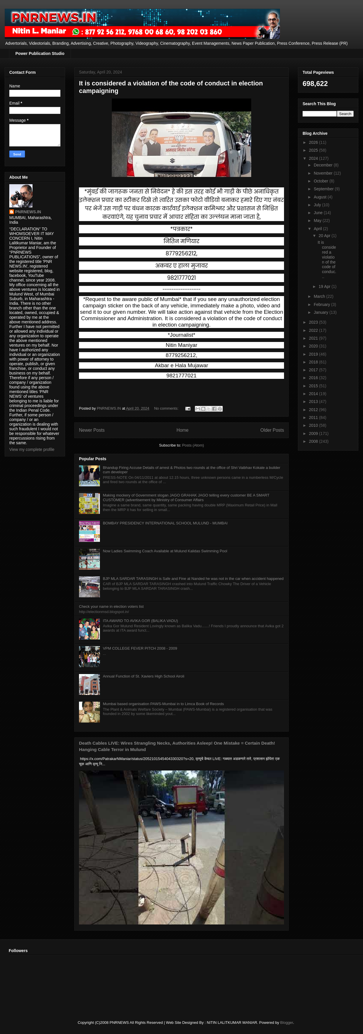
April (318, 228)
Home (183, 430)
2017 (314, 370)
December (323, 165)
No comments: (166, 408)
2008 (314, 441)
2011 (314, 417)
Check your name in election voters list (111, 606)
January (321, 312)
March (320, 296)
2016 (314, 377)
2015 (314, 386)
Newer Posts (92, 430)
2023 (314, 322)
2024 (314, 158)
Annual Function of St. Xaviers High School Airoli (143, 676)
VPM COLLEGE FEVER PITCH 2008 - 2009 (140, 648)
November (323, 173)
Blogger (286, 1022)
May (318, 220)
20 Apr (325, 235)
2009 (314, 433)
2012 (314, 409)
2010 (314, 425)
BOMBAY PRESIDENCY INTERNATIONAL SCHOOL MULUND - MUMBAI (165, 523)
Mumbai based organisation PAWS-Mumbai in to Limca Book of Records (163, 704)
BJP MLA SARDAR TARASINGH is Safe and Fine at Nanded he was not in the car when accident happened (193, 578)
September (324, 189)
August (320, 197)
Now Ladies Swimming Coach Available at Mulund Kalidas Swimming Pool (165, 551)
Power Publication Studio (39, 53)
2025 (314, 150)
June (319, 212)
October (321, 181)
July (318, 205)
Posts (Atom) (193, 445)
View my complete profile (31, 449)
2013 (314, 401)
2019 (314, 354)
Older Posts (272, 430)
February (322, 304)
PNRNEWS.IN (28, 211)
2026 (314, 142)
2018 (314, 362)
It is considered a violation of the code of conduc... (327, 259)
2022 (314, 330)
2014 (314, 393)
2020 (314, 346)
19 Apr (325, 286)
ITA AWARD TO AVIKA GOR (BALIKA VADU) (140, 621)
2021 (314, 338)
